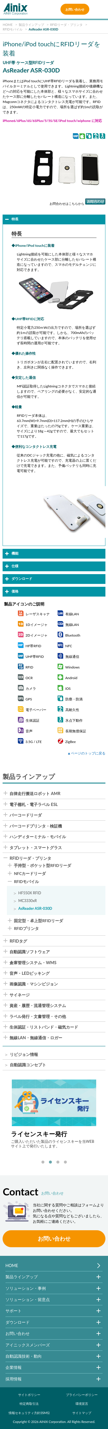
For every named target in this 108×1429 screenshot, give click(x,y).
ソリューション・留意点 (27, 1299)
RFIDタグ (18, 941)
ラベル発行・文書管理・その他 (38, 1017)
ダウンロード (17, 1322)
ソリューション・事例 (25, 1288)
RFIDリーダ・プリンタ (30, 858)
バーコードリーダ (26, 815)
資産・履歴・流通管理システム (38, 1006)
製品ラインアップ (21, 1276)
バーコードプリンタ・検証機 (36, 826)
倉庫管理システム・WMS (33, 963)
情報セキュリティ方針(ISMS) (29, 1413)
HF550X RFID (29, 893)
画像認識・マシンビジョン (34, 984)
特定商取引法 (29, 1403)
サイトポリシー (29, 1394)
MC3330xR (27, 901)
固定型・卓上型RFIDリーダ (38, 921)
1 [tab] (43, 1162)
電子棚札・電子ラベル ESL (34, 805)
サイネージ (20, 995)
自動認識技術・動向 (23, 1356)
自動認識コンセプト (28, 1065)
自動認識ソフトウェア (30, 952)
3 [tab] (58, 1162)
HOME (11, 1265)
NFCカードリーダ (30, 874)
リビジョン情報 (24, 1055)
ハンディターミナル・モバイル (38, 837)
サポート (13, 1310)
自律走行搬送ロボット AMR (35, 794)
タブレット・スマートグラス (36, 848)
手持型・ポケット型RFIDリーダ (42, 866)
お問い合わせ (74, 9)
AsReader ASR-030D (35, 908)
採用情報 (13, 1378)
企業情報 (13, 1367)
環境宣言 (81, 1403)
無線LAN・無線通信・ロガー (36, 1038)
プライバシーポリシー (82, 1394)
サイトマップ (81, 1413)
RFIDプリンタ (26, 929)
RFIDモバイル (26, 882)
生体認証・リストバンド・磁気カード (44, 1027)
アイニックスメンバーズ (27, 1344)
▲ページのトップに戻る (86, 753)
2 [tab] (50, 1162)
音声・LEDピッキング (30, 973)
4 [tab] (65, 1162)
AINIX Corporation (52, 1422)
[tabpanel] (54, 1114)
